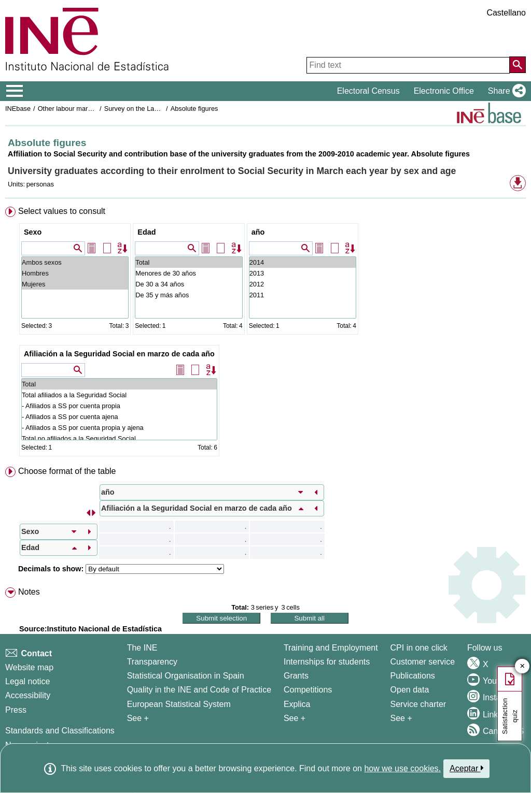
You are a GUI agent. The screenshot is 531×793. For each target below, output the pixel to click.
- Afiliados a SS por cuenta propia (119, 405)
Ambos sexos (75, 262)
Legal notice (27, 681)
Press (15, 709)
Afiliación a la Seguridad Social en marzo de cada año (119, 354)
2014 (302, 262)
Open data (409, 689)
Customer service (422, 661)
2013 (302, 273)
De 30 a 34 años (188, 284)
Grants (296, 675)
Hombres (75, 273)
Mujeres (75, 284)
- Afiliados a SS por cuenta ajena (119, 416)
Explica (297, 704)
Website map (29, 667)
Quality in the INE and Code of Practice (199, 689)
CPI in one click (419, 647)
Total (188, 262)
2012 (302, 284)
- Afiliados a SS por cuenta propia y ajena (119, 427)
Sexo (32, 232)
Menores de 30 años (188, 273)
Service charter (418, 704)
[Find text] (408, 65)
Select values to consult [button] (61, 211)
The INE (142, 647)
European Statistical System (179, 704)
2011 (302, 295)
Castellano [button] (506, 12)
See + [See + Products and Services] (401, 718)
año (258, 232)
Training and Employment (331, 647)
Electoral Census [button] (368, 90)
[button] (505, 91)
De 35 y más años (188, 295)
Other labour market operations (84, 108)
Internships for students (327, 661)
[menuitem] (265, 334)
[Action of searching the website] (517, 64)
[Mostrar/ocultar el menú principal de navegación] (14, 91)
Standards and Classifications (60, 730)
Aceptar (466, 768)
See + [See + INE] (138, 718)
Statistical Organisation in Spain (185, 675)
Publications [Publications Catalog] (412, 675)
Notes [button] (29, 591)
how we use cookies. (402, 768)
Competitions (308, 689)
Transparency (152, 661)
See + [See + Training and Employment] (294, 718)
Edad (146, 232)
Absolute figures (194, 108)
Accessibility (27, 695)
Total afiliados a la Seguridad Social (119, 395)
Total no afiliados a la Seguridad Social (119, 438)
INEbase (18, 108)
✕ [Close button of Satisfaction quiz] (522, 666)
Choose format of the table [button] (67, 471)
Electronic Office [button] (444, 90)
